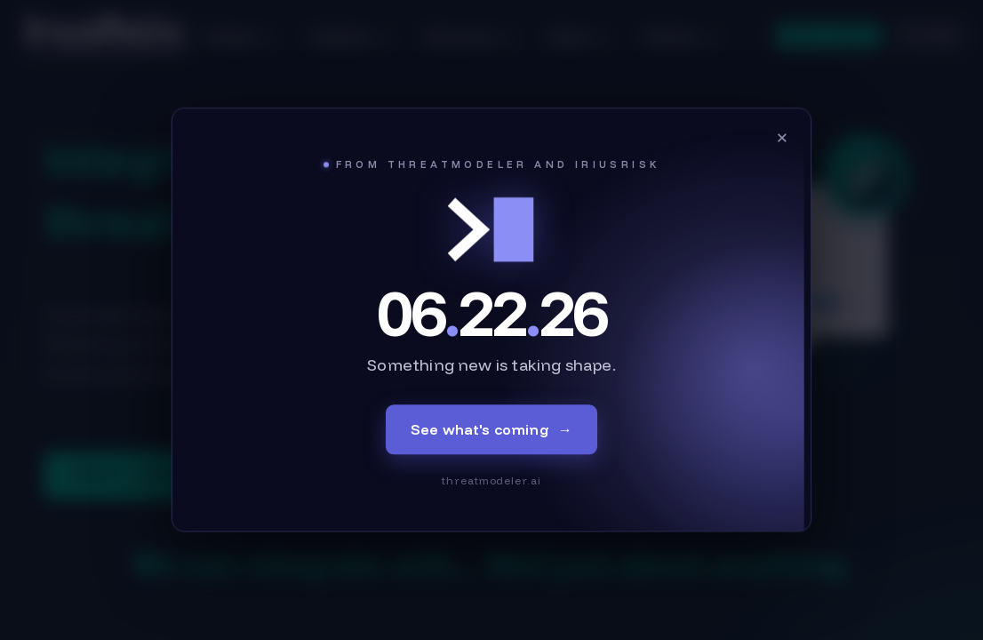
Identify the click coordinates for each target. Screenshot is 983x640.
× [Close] (782, 137)
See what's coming (491, 430)
